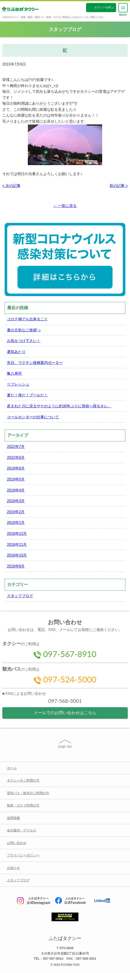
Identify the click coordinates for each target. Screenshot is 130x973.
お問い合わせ (16, 843)
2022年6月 (16, 458)
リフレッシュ (18, 384)
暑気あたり (16, 352)
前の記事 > (119, 186)
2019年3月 (16, 501)
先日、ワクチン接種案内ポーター (35, 363)
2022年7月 (16, 447)
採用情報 (13, 818)
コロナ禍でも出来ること (27, 319)
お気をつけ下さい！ (23, 341)
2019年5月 (16, 479)
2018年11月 (17, 545)
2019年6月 (16, 468)
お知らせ (13, 868)
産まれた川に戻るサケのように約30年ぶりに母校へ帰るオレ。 (59, 406)
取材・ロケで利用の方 (23, 805)
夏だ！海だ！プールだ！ (27, 395)
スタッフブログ (20, 596)
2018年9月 (16, 566)
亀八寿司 (14, 373)
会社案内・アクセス (21, 830)
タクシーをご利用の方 (23, 780)
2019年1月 (16, 523)
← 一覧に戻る (65, 206)
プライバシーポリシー (23, 855)
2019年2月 (16, 512)
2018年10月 (17, 555)
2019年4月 (16, 490)
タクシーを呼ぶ (104, 7)
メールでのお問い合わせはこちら (65, 712)
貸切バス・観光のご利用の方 (28, 793)
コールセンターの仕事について (33, 417)
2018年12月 (17, 534)
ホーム (12, 768)
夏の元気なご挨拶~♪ (24, 330)
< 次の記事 (11, 186)
